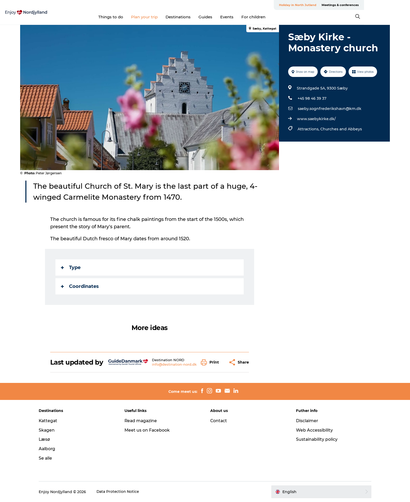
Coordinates (80, 286)
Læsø (48, 439)
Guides (229, 16)
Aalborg (51, 448)
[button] (211, 362)
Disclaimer (305, 420)
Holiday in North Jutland (328, 5)
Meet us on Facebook (149, 430)
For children (277, 16)
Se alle (49, 458)
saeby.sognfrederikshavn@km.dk (329, 108)
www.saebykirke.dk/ (316, 118)
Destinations (201, 16)
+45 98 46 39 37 (311, 98)
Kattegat (52, 420)
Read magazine (143, 420)
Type (71, 267)
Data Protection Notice (122, 491)
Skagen (51, 430)
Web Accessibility (312, 430)
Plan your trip (167, 16)
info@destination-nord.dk (174, 364)
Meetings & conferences (370, 5)
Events (250, 16)
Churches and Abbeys (341, 129)
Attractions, (308, 129)
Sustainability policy (315, 439)
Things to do (134, 16)
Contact (218, 420)
